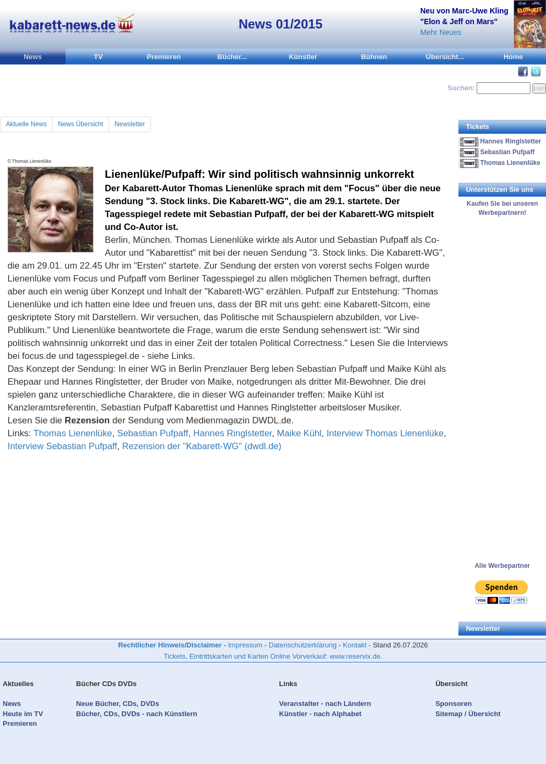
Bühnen (374, 57)
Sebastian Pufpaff (152, 433)
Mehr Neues (440, 32)
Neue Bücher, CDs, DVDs (118, 704)
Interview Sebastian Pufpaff (62, 446)
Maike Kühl (299, 433)
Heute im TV (23, 714)
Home (513, 57)
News (33, 57)
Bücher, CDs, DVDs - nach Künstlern (136, 714)
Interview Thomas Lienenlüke (385, 433)
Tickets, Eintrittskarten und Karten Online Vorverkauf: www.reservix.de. (272, 656)
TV (98, 57)
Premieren (164, 57)
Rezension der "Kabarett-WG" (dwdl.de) (201, 446)
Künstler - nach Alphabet (320, 714)
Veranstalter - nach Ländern (325, 704)
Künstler (303, 57)
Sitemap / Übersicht (467, 714)
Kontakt (355, 645)
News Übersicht (80, 124)
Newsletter (129, 124)
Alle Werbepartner (502, 566)
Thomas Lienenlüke (72, 433)
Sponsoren (453, 704)
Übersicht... (445, 57)
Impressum (245, 645)
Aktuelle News (26, 124)
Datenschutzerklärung (302, 645)
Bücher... (232, 57)
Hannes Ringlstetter (232, 433)
